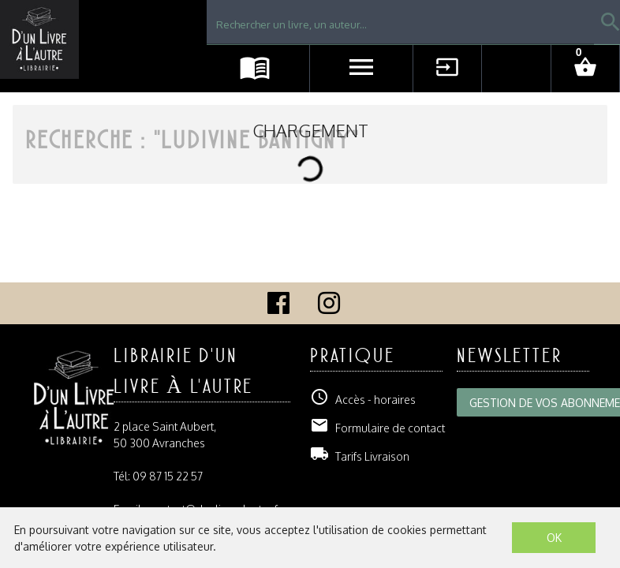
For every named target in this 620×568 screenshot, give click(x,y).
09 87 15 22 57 (168, 476)
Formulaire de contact (377, 428)
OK (554, 537)
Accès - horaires (363, 399)
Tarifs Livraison (359, 456)
